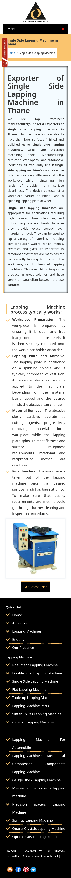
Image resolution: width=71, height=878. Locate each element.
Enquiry (18, 639)
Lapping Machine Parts (30, 706)
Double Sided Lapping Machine (37, 673)
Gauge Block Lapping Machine (36, 780)
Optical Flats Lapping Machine (36, 836)
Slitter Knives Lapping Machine (36, 714)
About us (19, 623)
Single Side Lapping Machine (35, 681)
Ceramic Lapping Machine (33, 722)
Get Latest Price (35, 587)
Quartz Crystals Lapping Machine (38, 828)
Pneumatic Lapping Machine (35, 665)
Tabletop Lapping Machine (33, 697)
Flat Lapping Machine (29, 689)
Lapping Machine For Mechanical (38, 755)
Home (11, 53)
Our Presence (23, 647)
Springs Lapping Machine (32, 820)
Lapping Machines (26, 631)
